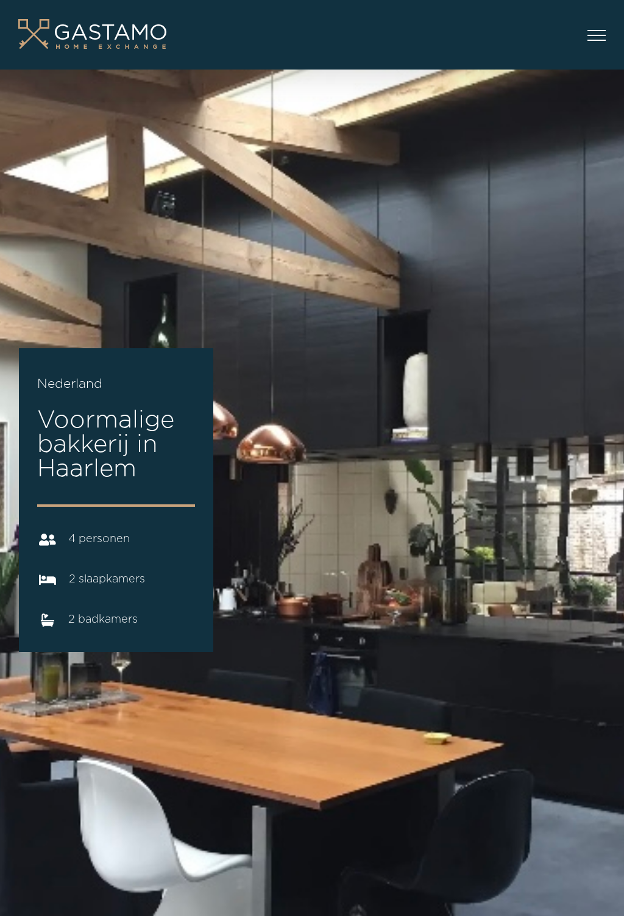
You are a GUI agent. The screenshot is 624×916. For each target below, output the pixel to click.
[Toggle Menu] (596, 35)
